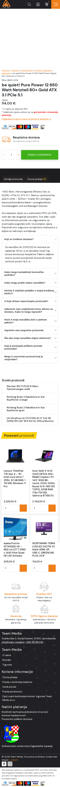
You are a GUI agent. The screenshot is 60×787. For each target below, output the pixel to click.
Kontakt (6, 660)
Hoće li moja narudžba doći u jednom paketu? (25, 321)
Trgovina (15, 70)
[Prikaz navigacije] (55, 4)
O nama (6, 655)
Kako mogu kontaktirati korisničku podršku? (24, 273)
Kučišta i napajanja (43, 70)
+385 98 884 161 (34, 642)
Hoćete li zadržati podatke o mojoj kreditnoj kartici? (29, 292)
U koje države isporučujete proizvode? (26, 301)
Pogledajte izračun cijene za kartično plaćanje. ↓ (26, 119)
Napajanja (6, 73)
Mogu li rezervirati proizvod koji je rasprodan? (23, 358)
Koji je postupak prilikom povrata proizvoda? (23, 347)
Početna (5, 70)
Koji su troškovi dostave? (19, 239)
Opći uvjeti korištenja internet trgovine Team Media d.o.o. (27, 698)
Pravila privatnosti (12, 691)
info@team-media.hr (13, 642)
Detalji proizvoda (13, 179)
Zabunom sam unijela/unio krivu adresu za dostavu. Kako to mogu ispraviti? (28, 310)
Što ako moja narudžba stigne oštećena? (27, 338)
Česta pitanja (36, 179)
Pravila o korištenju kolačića (17, 682)
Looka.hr (13, 760)
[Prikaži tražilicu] (29, 4)
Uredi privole (9, 686)
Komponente (27, 70)
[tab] (13, 179)
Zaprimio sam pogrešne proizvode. (24, 330)
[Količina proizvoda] (11, 155)
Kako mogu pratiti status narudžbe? (24, 282)
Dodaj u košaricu (39, 154)
